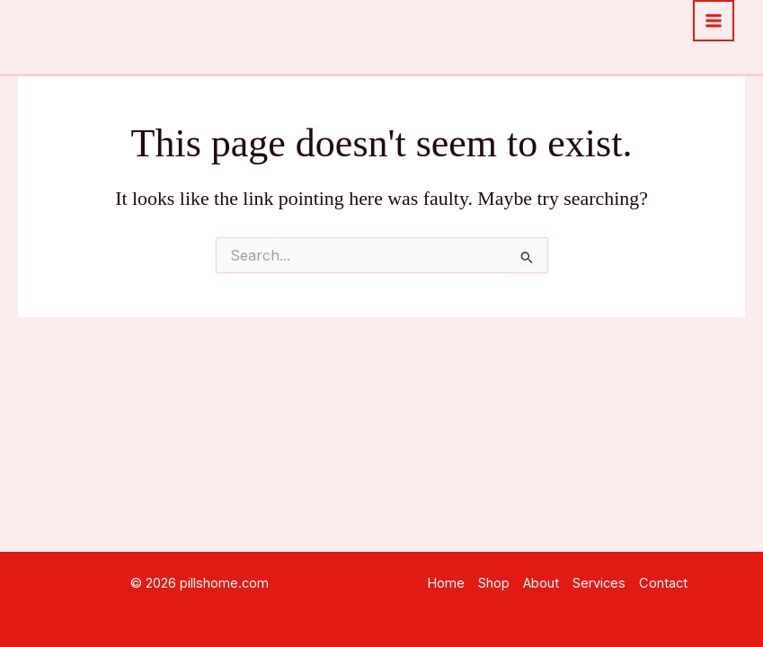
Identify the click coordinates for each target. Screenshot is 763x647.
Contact (663, 583)
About (541, 583)
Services (598, 583)
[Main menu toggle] (713, 20)
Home (446, 583)
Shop (494, 583)
